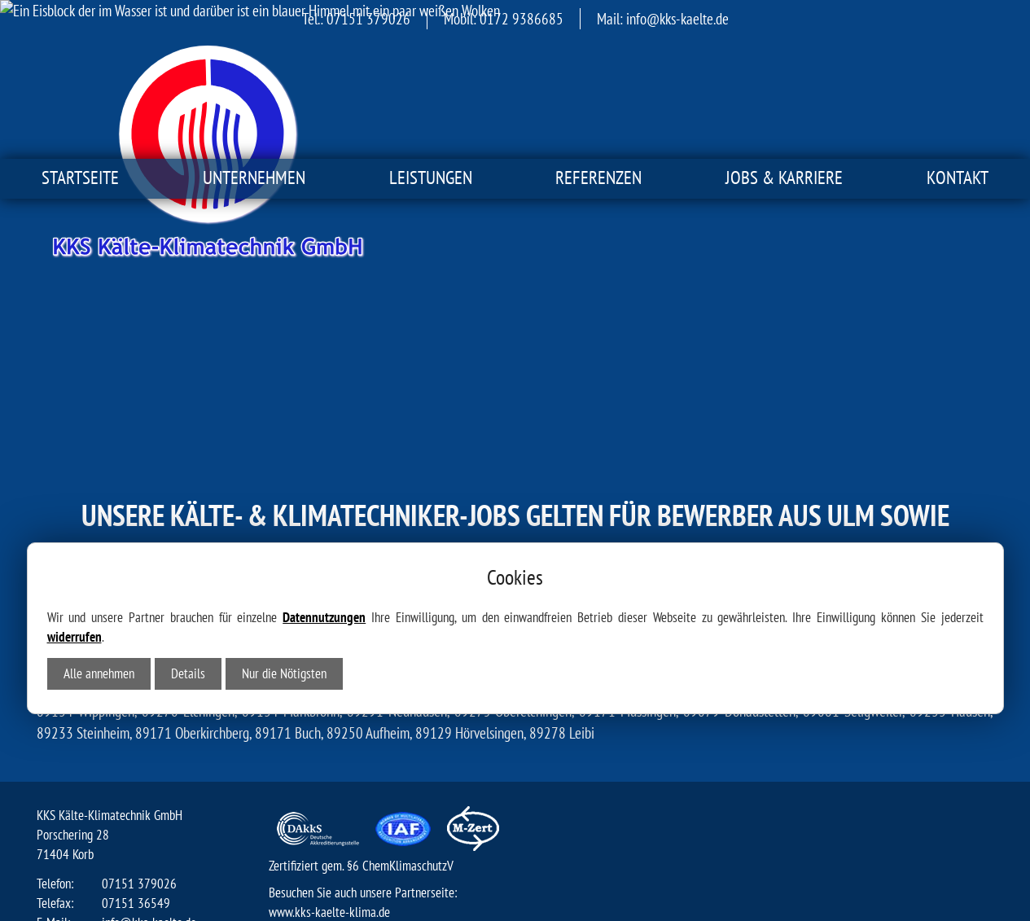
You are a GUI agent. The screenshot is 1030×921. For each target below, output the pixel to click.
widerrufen (74, 469)
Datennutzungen (324, 449)
